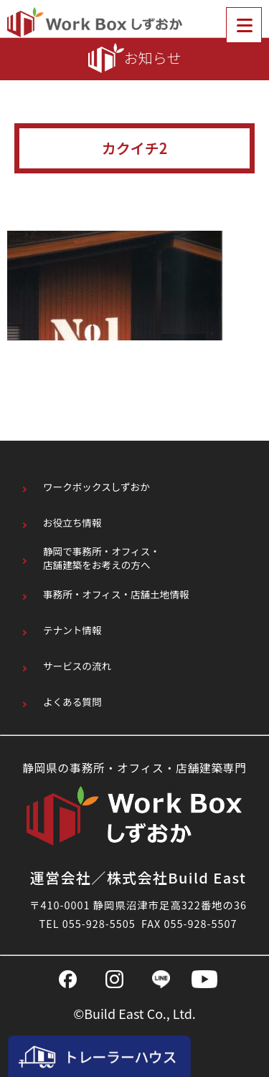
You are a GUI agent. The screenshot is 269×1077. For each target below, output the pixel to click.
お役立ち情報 (72, 523)
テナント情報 (72, 630)
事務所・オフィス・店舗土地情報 (116, 594)
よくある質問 (72, 702)
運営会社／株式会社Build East (138, 877)
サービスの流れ (77, 666)
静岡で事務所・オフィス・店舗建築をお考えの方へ (101, 559)
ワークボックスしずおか (96, 487)
